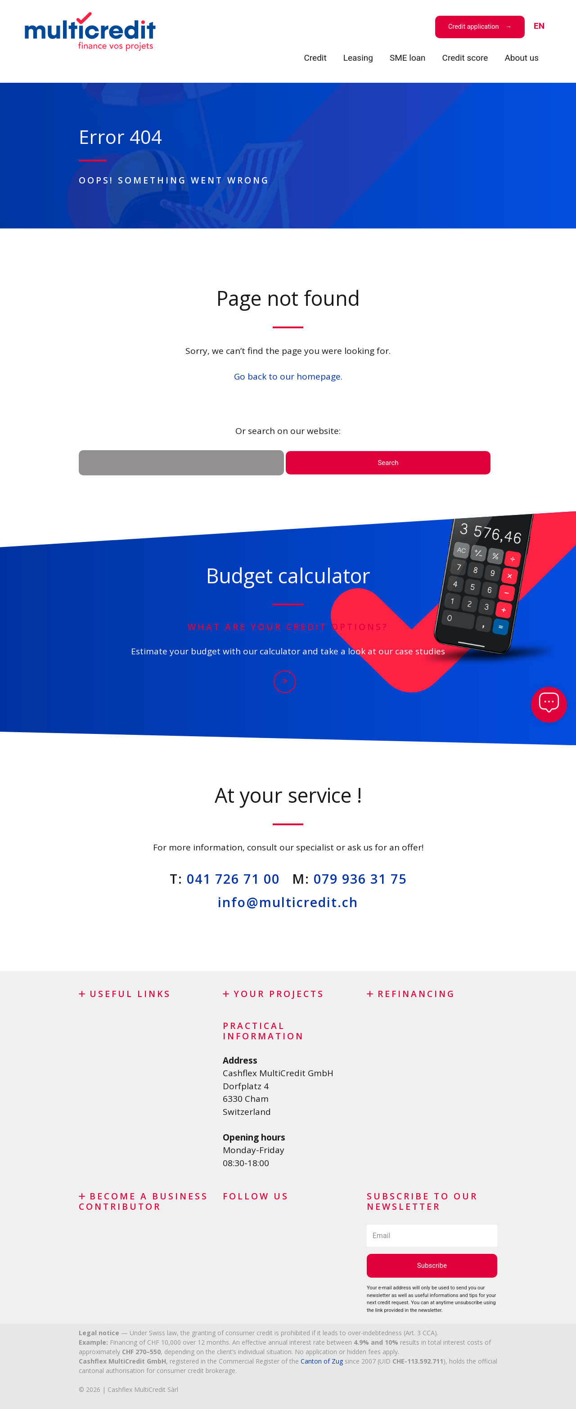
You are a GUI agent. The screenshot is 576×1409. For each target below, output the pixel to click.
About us (521, 58)
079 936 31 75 (360, 878)
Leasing (358, 58)
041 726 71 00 (233, 878)
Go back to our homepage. (288, 376)
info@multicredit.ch (288, 902)
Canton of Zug (322, 1361)
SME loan (408, 58)
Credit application (473, 27)
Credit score (465, 58)
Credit (315, 58)
